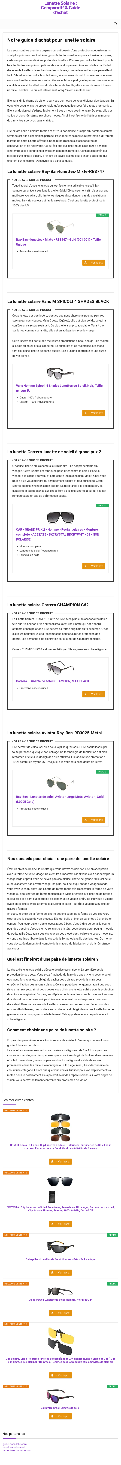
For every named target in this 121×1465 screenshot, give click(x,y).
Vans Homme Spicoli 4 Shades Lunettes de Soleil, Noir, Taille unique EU (56, 388)
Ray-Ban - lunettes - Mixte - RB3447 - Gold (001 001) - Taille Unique (59, 242)
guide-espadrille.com (15, 1447)
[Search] (115, 24)
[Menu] (4, 24)
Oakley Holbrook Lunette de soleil (60, 1411)
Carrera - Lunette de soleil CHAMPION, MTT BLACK (53, 683)
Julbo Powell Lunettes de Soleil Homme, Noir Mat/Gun (60, 1302)
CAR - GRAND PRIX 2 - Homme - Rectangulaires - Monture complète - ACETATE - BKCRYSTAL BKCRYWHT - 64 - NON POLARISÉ (58, 536)
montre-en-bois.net (14, 1450)
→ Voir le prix (95, 263)
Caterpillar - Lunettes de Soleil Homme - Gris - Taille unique (60, 1262)
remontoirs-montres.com (17, 1453)
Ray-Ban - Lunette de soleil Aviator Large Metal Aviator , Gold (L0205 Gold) (57, 801)
